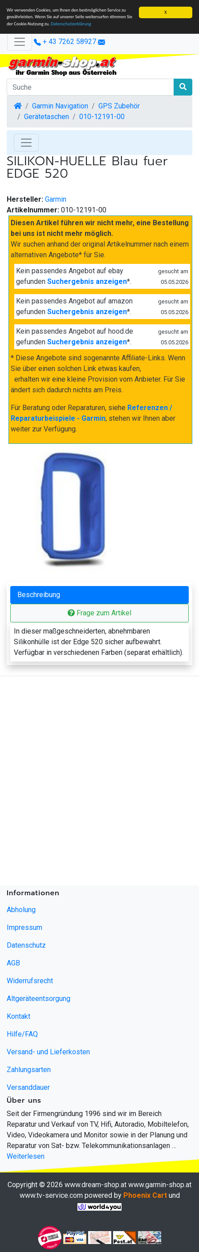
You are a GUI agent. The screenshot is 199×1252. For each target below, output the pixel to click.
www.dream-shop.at (95, 1184)
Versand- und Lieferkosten (48, 1052)
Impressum (24, 927)
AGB (13, 963)
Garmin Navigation (60, 106)
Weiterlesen (26, 1156)
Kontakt (18, 1016)
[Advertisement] (99, 782)
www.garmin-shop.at (159, 1184)
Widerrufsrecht (30, 981)
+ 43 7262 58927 (65, 41)
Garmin (55, 199)
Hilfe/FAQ (22, 1034)
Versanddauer (28, 1087)
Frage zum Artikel (99, 613)
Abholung (21, 909)
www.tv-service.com (51, 1195)
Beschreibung (38, 594)
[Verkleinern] (19, 42)
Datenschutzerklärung (71, 24)
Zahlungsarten (29, 1069)
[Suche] (90, 87)
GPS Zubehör (119, 106)
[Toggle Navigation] (26, 143)
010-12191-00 (102, 116)
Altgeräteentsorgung (38, 998)
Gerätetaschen (46, 116)
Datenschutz (26, 945)
